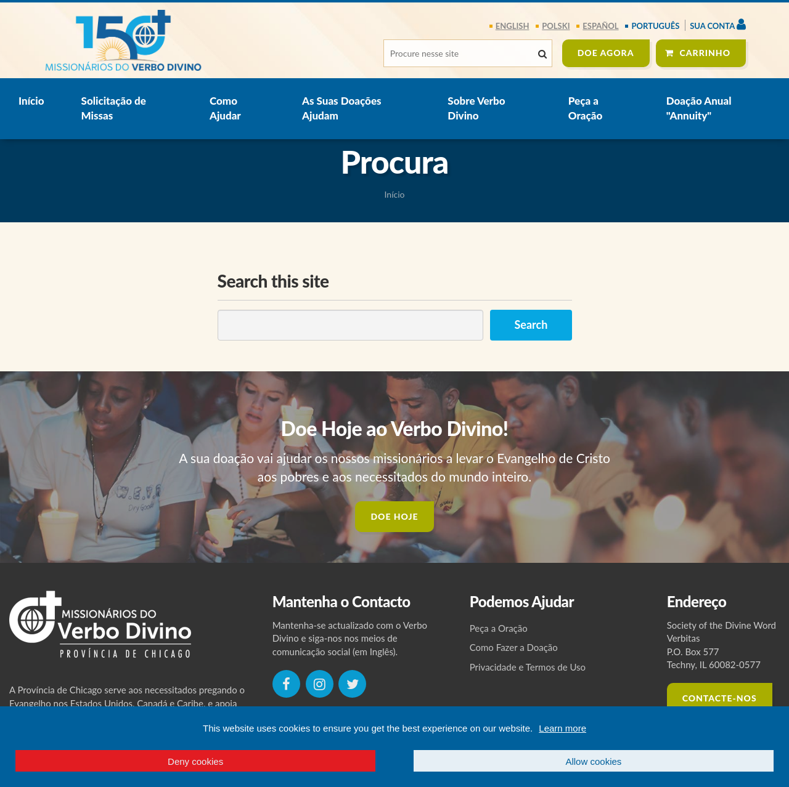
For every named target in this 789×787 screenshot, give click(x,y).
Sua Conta (718, 24)
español (600, 26)
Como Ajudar (225, 108)
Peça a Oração (585, 108)
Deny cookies (195, 761)
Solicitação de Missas (113, 108)
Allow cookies (593, 761)
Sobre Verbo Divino (476, 108)
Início (31, 100)
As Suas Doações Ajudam (342, 108)
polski (556, 26)
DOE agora (606, 52)
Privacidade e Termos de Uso (528, 666)
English (512, 26)
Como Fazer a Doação (514, 647)
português (655, 26)
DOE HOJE (394, 516)
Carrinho (705, 52)
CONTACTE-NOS (719, 698)
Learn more (562, 728)
